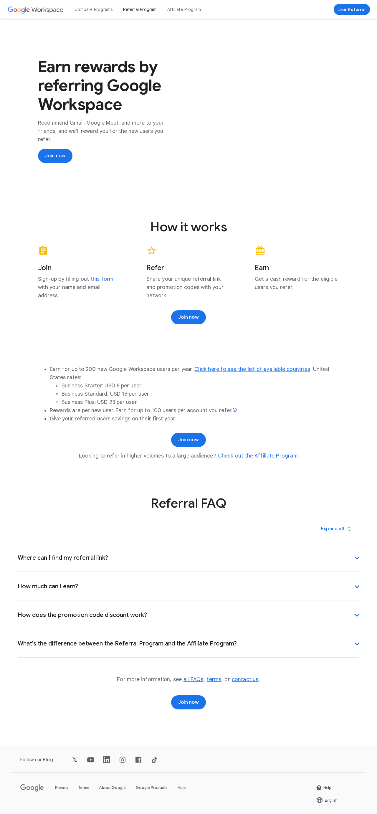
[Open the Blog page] (48, 759)
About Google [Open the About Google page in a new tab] (112, 787)
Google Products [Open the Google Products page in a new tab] (152, 787)
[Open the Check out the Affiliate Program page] (258, 456)
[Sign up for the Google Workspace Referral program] (352, 9)
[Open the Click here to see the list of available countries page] (252, 369)
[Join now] (55, 156)
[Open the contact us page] (245, 679)
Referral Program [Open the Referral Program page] (139, 9)
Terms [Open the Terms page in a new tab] (83, 787)
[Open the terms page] (214, 679)
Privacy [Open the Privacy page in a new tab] (61, 787)
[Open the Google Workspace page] (36, 10)
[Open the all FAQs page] (193, 679)
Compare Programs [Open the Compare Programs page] (94, 9)
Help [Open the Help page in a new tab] (182, 787)
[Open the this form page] (102, 279)
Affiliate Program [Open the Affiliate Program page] (184, 9)
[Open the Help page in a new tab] (323, 788)
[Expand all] (336, 529)
